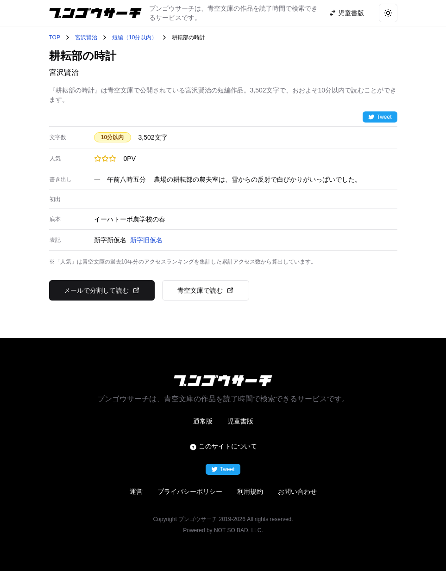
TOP (54, 37)
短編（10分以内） (134, 37)
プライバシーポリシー (189, 491)
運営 (136, 491)
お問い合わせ (297, 491)
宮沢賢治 (86, 37)
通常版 (203, 421)
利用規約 (250, 491)
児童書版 (240, 421)
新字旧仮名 (146, 240)
